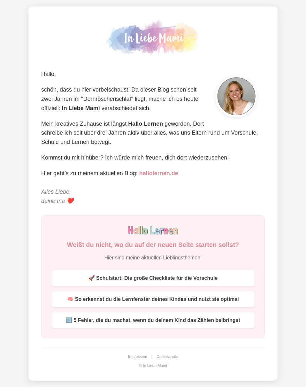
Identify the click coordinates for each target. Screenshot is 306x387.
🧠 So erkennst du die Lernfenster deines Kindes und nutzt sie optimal (153, 299)
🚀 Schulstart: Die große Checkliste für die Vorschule (153, 278)
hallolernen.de (158, 173)
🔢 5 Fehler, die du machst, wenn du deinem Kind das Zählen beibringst (153, 320)
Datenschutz (167, 356)
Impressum (137, 356)
